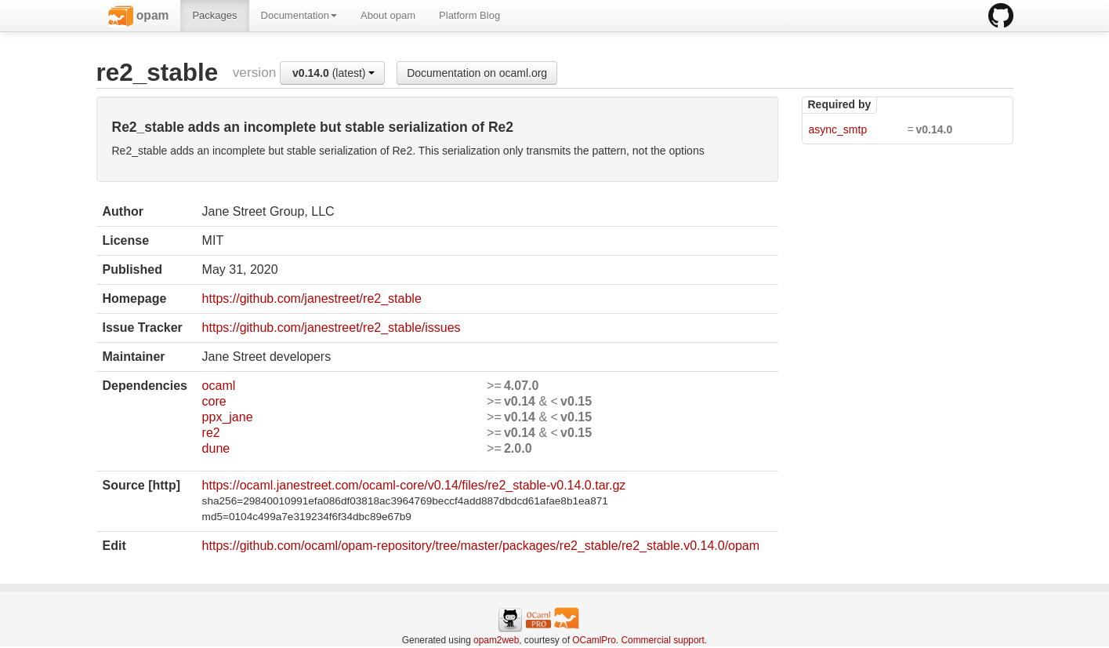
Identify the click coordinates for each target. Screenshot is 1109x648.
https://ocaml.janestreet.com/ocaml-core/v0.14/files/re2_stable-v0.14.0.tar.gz (414, 485)
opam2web (496, 640)
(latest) (333, 73)
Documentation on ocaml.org (477, 73)
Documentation (299, 15)
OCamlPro (594, 640)
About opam (388, 15)
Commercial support (662, 640)
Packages (214, 15)
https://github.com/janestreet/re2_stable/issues (331, 327)
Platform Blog (469, 15)
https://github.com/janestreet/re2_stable (312, 298)
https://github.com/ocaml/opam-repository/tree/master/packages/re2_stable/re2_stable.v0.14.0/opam (480, 545)
